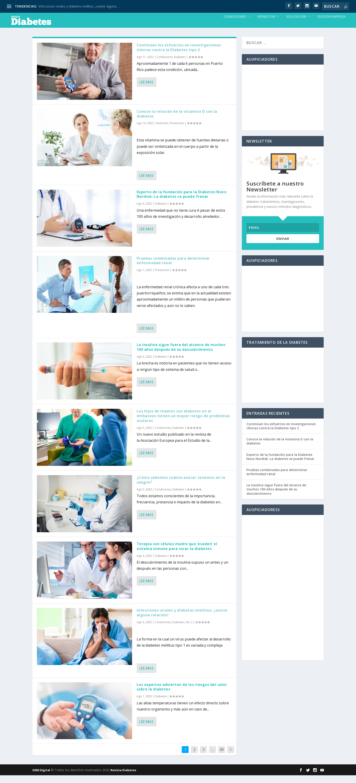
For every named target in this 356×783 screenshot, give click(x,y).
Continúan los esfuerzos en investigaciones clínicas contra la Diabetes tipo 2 (179, 55)
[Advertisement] (282, 105)
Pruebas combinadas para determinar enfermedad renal (173, 268)
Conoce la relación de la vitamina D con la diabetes (177, 121)
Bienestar (266, 24)
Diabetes (180, 65)
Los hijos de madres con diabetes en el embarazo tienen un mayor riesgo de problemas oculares (183, 423)
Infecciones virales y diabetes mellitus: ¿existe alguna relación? (182, 620)
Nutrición (162, 131)
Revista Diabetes (123, 778)
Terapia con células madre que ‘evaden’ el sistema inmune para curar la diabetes (177, 554)
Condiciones (235, 24)
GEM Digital (41, 778)
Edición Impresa (332, 24)
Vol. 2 (188, 630)
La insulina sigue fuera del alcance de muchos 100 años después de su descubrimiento (181, 355)
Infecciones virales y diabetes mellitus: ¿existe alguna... (78, 6)
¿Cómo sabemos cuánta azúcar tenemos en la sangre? (181, 487)
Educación (296, 24)
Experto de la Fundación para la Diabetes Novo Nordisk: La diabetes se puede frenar (182, 202)
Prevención (177, 131)
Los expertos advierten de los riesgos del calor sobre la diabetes (182, 695)
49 (222, 757)
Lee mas (146, 89)
